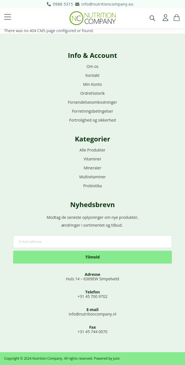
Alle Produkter (92, 150)
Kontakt (92, 75)
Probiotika (92, 185)
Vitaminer (92, 159)
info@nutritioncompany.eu (107, 4)
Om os (92, 66)
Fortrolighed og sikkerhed (92, 120)
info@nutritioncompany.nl (92, 314)
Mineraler (92, 167)
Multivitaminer (92, 176)
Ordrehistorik (92, 93)
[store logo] (92, 18)
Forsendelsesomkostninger (92, 102)
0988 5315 (63, 4)
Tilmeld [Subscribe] (92, 257)
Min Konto (92, 84)
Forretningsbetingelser (92, 111)
